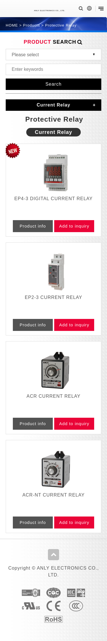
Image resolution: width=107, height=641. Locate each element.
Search (53, 84)
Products (31, 25)
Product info (33, 226)
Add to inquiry (74, 226)
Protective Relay (61, 25)
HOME (12, 25)
